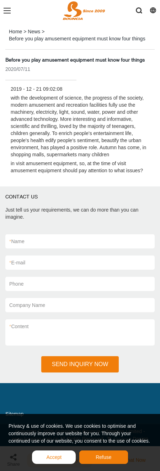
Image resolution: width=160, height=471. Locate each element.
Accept (54, 457)
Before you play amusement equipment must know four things (77, 38)
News (34, 31)
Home (15, 31)
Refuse (103, 457)
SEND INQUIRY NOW (80, 364)
